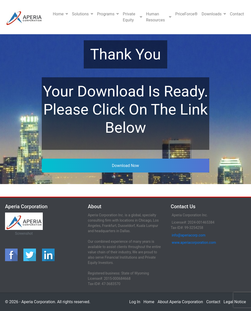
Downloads (214, 14)
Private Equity (132, 17)
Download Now (125, 165)
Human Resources (158, 17)
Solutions (82, 14)
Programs (108, 14)
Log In (134, 301)
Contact (237, 14)
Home (60, 14)
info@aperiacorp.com (188, 235)
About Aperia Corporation (180, 301)
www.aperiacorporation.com (194, 242)
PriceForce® (186, 14)
